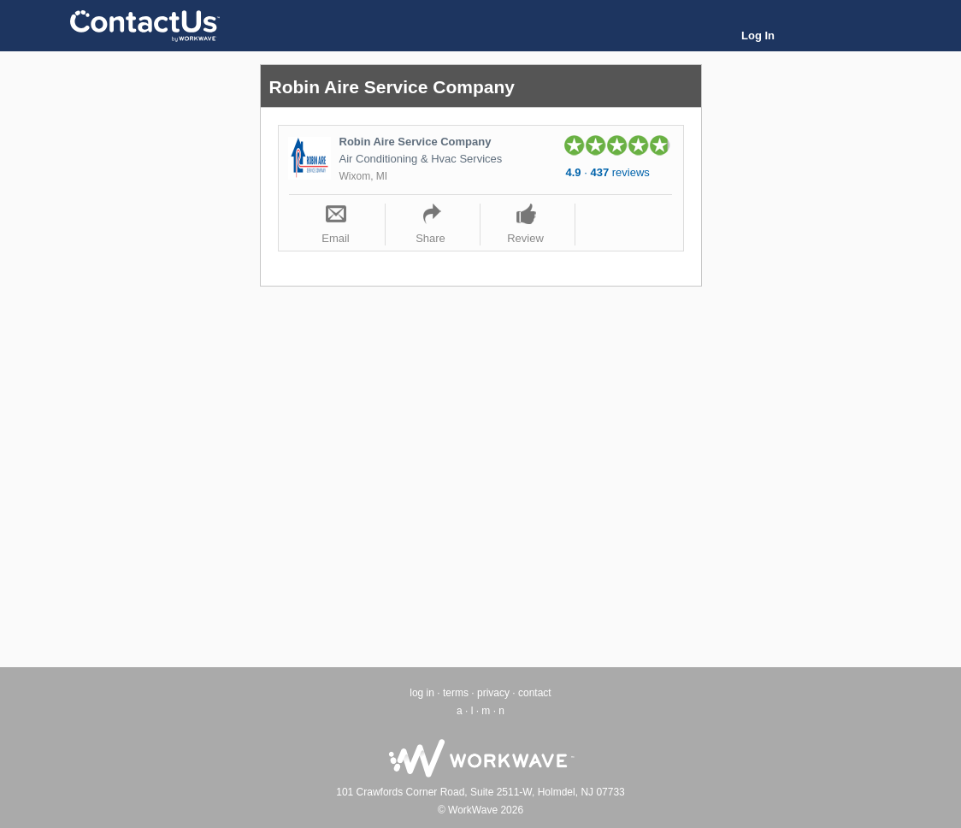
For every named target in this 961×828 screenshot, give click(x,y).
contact (534, 693)
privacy (493, 693)
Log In (758, 35)
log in (422, 693)
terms (456, 693)
